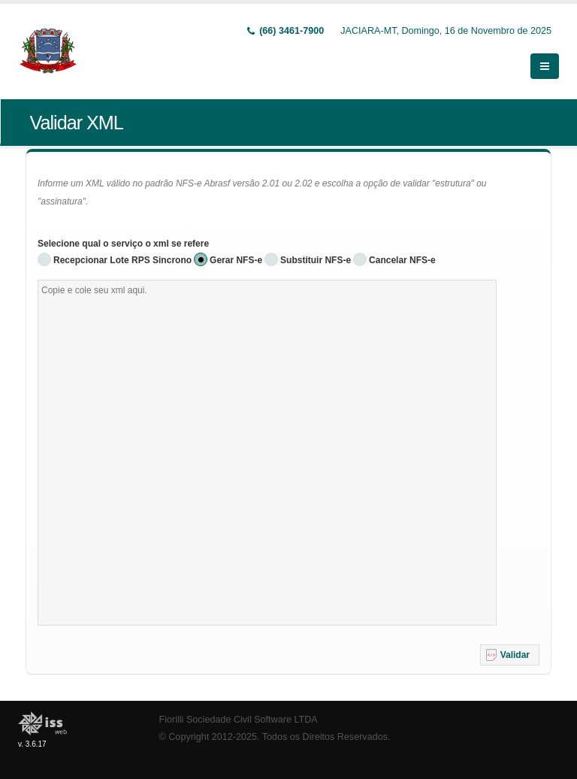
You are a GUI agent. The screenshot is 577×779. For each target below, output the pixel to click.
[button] (509, 654)
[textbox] (267, 453)
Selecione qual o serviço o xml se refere (123, 243)
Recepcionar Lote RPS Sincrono (122, 260)
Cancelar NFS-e (402, 260)
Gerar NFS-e (236, 260)
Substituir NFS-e (315, 260)
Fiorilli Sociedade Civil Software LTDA (238, 719)
